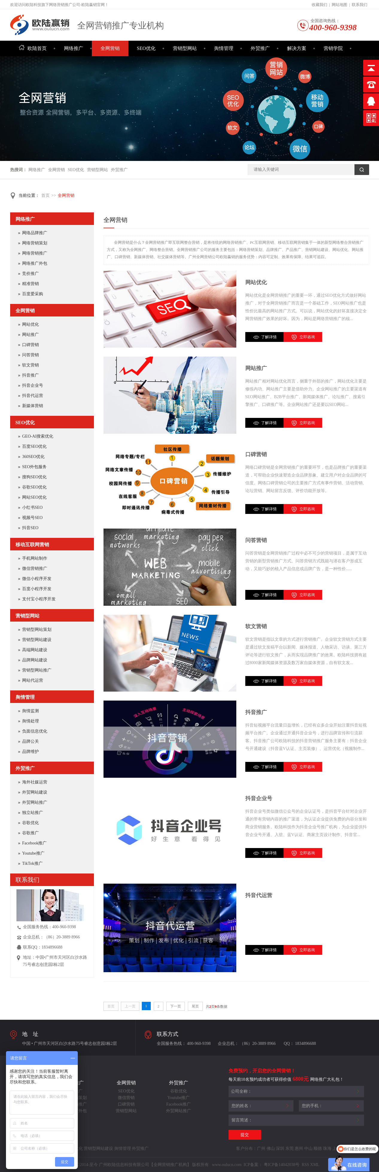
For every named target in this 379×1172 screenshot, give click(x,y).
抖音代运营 (258, 895)
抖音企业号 (258, 798)
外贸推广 (260, 48)
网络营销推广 (34, 253)
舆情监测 (30, 711)
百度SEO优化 (34, 446)
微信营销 (126, 1097)
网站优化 (256, 282)
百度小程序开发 (36, 589)
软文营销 (256, 626)
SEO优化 (146, 48)
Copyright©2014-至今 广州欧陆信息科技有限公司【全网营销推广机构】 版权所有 (135, 1164)
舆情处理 (30, 721)
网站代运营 (32, 680)
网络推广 (73, 48)
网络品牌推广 (34, 233)
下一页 (175, 1006)
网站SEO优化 (34, 497)
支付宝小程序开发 (39, 599)
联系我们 (359, 4)
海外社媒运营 (34, 782)
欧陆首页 (33, 48)
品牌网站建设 (34, 660)
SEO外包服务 (34, 467)
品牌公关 (30, 741)
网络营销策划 (34, 243)
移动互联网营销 (32, 544)
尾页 (195, 1006)
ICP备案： (253, 1164)
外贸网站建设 (34, 792)
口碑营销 (256, 454)
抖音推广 (256, 712)
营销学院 (333, 48)
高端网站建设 (34, 650)
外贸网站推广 (34, 802)
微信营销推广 (34, 568)
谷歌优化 (30, 823)
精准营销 (30, 283)
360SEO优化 (33, 456)
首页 (45, 195)
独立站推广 (32, 812)
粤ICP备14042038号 (282, 1164)
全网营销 (110, 48)
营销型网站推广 (36, 670)
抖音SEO (30, 528)
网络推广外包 (34, 263)
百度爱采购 (32, 294)
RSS (305, 1164)
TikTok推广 (32, 863)
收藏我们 (319, 4)
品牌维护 (30, 751)
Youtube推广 (33, 853)
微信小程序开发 (36, 578)
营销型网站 (185, 48)
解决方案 (296, 48)
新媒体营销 (32, 406)
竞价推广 (30, 273)
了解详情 (269, 337)
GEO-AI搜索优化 (37, 436)
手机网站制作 (34, 558)
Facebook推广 (34, 843)
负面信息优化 (34, 731)
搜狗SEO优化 (34, 477)
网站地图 (339, 4)
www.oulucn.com (227, 1164)
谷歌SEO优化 (34, 487)
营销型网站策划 (36, 629)
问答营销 (256, 540)
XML (314, 1164)
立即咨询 (307, 337)
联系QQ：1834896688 (43, 947)
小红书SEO (32, 507)
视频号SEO (32, 517)
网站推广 (256, 368)
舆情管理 (223, 48)
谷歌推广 (30, 833)
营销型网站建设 (36, 639)
